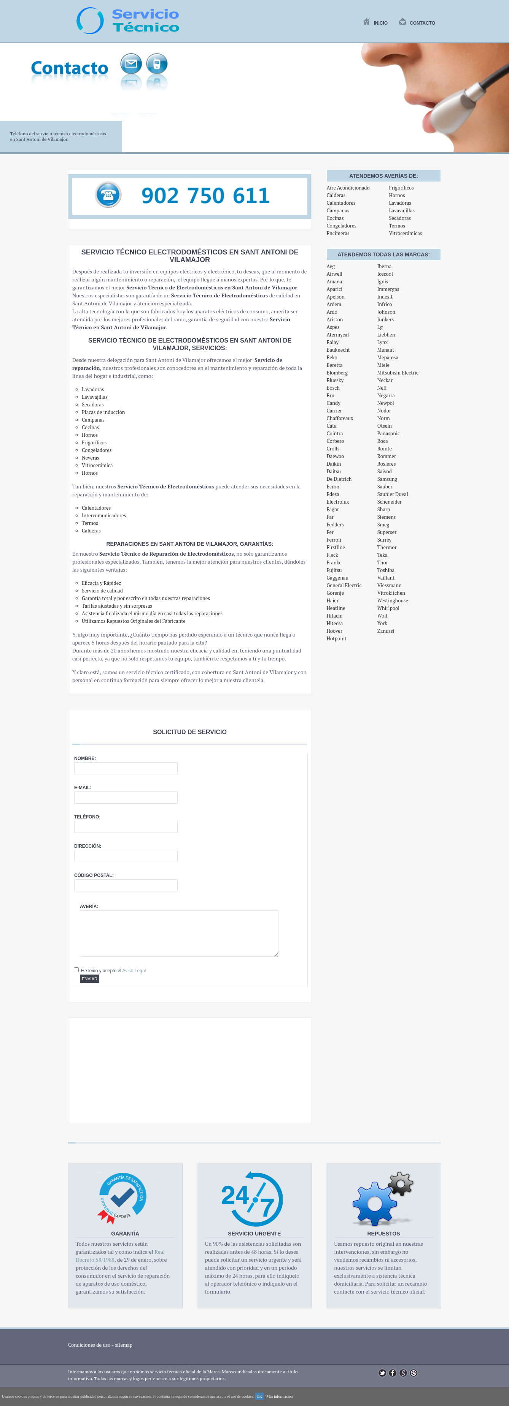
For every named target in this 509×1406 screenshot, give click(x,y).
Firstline (335, 547)
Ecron (332, 486)
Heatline (335, 608)
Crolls (332, 448)
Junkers (385, 319)
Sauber (385, 486)
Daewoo (335, 456)
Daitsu (333, 471)
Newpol (385, 403)
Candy (333, 403)
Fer (330, 532)
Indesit (385, 296)
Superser (386, 532)
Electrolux (337, 501)
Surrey (384, 539)
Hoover (334, 630)
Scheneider (389, 501)
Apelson (335, 296)
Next (499, 102)
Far (330, 516)
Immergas (388, 289)
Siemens (386, 516)
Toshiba (385, 570)
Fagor (332, 509)
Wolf (382, 615)
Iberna (384, 266)
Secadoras (400, 218)
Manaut (385, 349)
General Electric (343, 585)
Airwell (334, 273)
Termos (397, 225)
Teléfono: (87, 817)
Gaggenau (337, 577)
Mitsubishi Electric (397, 372)
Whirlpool (388, 608)
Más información (280, 1396)
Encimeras (337, 233)
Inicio (375, 23)
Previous (10, 102)
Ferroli (333, 539)
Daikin (333, 463)
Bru (330, 395)
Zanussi (385, 630)
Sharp (383, 509)
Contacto (417, 23)
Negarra (386, 395)
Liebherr (386, 334)
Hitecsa (334, 623)
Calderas (335, 195)
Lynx (382, 342)
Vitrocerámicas (405, 233)
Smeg (383, 524)
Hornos (397, 195)
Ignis (382, 281)
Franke (333, 562)
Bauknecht (338, 349)
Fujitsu (334, 570)
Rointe (384, 448)
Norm (383, 418)
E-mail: (82, 787)
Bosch (333, 387)
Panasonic (388, 433)
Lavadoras (400, 202)
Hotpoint (336, 638)
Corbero (335, 441)
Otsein (384, 425)
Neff (382, 387)
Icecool (385, 273)
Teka (382, 554)
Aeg (330, 266)
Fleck (332, 554)
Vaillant (385, 577)
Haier (332, 600)
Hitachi (334, 615)
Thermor (387, 547)
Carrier (334, 410)
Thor (382, 562)
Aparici (334, 289)
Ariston (334, 319)
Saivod (384, 471)
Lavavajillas (402, 210)
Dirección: (87, 846)
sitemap (123, 1344)
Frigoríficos (401, 187)
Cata (331, 425)
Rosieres (386, 463)
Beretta (334, 365)
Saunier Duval (392, 494)
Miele (383, 365)
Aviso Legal (134, 970)
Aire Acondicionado (347, 187)
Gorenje (335, 592)
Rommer (386, 456)
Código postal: (94, 875)
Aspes (332, 327)
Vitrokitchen (391, 592)
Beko (331, 357)
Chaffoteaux (339, 418)
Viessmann (389, 585)
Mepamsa (387, 357)
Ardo (331, 311)
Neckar (385, 380)
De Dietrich (339, 479)
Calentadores (340, 202)
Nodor (384, 410)
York (382, 623)
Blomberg (337, 372)
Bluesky (335, 380)
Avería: (89, 906)
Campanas (337, 210)
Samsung (387, 479)
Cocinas (335, 218)
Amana (334, 281)
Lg (380, 327)
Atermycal (337, 334)
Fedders (335, 524)
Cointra (334, 433)
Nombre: (85, 758)
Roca (382, 441)
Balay (332, 342)
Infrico (384, 304)
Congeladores (341, 225)
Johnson (386, 311)
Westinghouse (392, 600)
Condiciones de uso (89, 1344)
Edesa (332, 494)
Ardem (333, 304)
